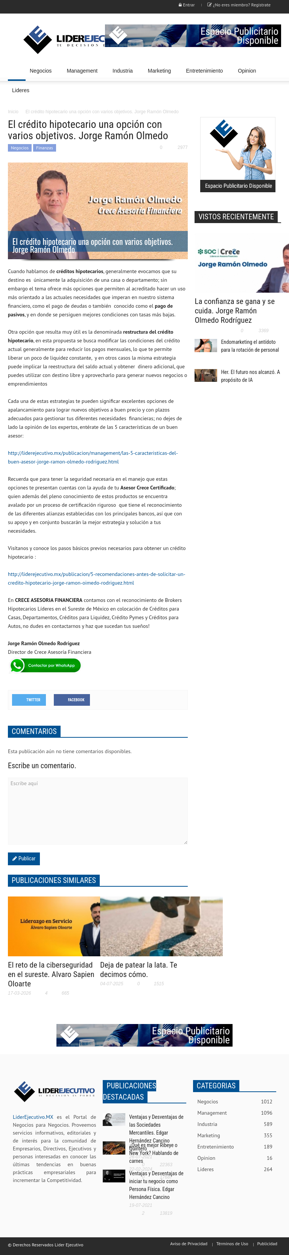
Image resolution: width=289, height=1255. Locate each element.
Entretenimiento (205, 74)
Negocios (42, 74)
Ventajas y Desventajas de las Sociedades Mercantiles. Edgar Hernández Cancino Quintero (156, 1133)
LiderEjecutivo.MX (33, 1117)
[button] (273, 70)
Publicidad (267, 1243)
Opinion (247, 71)
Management (83, 74)
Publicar (26, 858)
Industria (123, 74)
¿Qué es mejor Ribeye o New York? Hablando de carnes (153, 1153)
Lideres (22, 93)
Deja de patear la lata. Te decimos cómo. (138, 969)
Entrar (187, 5)
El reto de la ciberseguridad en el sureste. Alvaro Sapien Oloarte (51, 974)
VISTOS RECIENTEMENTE (236, 216)
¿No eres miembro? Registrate (239, 5)
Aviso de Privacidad (188, 1243)
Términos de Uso (232, 1243)
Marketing (160, 74)
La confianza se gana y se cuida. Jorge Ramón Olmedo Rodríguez (235, 311)
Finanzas (44, 147)
